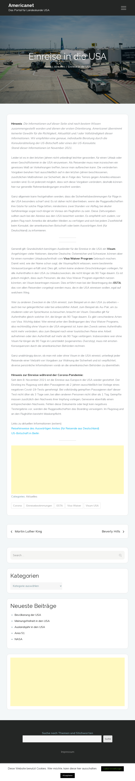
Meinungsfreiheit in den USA (32, 621)
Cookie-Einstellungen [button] (112, 768)
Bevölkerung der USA (28, 615)
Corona (17, 505)
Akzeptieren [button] (67, 775)
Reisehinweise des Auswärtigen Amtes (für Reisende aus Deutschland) (55, 428)
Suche (108, 738)
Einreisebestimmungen (39, 505)
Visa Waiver (74, 505)
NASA (18, 639)
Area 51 (20, 633)
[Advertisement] (67, 469)
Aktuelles (31, 496)
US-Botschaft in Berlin (25, 433)
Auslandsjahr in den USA (30, 627)
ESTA (60, 505)
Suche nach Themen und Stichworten (67, 733)
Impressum (67, 751)
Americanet (21, 5)
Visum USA (92, 505)
